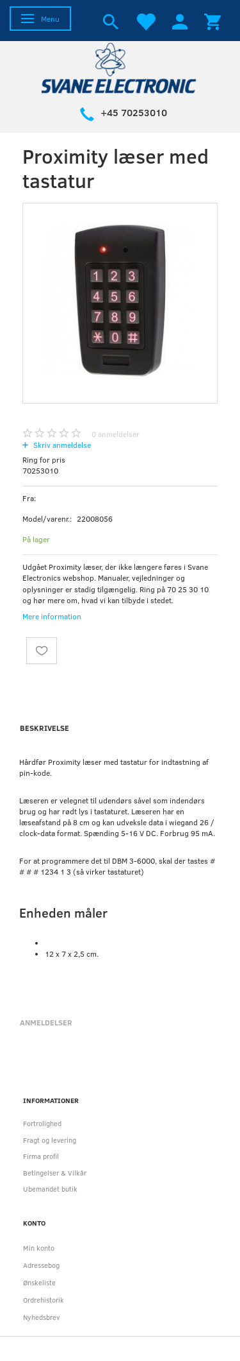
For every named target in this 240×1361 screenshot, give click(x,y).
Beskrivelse (44, 728)
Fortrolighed (42, 1123)
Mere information (51, 616)
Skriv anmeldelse (61, 445)
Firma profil (41, 1156)
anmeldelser (116, 434)
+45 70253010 (133, 112)
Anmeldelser (46, 1022)
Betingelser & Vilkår (54, 1172)
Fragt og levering (49, 1140)
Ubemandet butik (50, 1189)
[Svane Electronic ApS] (120, 67)
